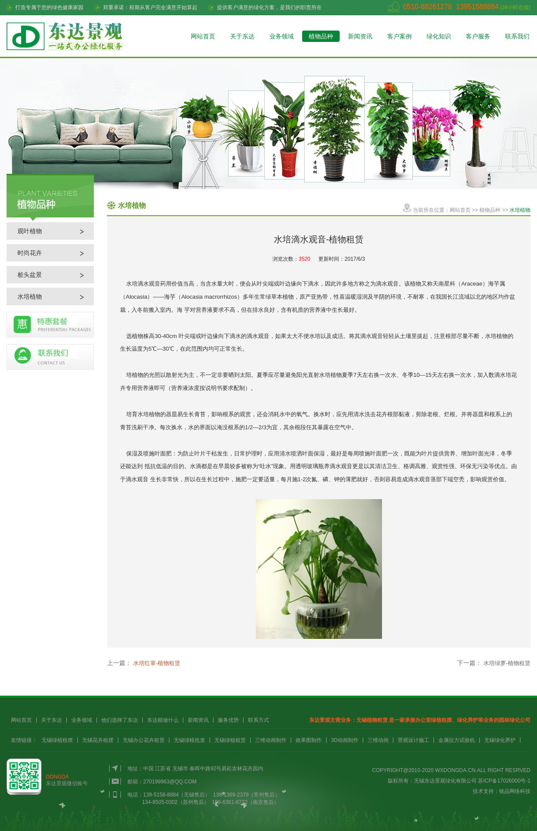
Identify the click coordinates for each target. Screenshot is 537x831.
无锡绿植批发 (189, 740)
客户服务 (478, 36)
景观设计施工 (413, 740)
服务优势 (228, 720)
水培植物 (29, 296)
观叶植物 (29, 231)
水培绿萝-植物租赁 (506, 663)
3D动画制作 (344, 740)
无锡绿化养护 (500, 740)
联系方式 (258, 720)
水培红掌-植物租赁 (156, 663)
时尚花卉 (29, 252)
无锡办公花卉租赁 (144, 740)
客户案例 (399, 36)
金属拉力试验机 (456, 740)
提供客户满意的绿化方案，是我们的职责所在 (269, 7)
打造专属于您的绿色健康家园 (49, 7)
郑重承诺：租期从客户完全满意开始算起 (150, 7)
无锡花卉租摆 (98, 740)
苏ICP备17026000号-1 (504, 781)
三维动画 (378, 740)
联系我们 (517, 36)
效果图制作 (309, 740)
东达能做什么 (163, 720)
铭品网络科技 (514, 791)
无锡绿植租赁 (230, 740)
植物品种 (321, 36)
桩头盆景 (29, 274)
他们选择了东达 (119, 720)
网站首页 (203, 36)
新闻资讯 (360, 36)
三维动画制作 (270, 740)
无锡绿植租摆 (57, 740)
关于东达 (242, 36)
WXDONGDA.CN (455, 770)
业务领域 (281, 36)
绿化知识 (439, 36)
